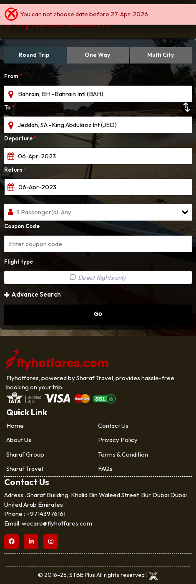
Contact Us (113, 425)
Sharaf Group (25, 454)
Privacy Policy (118, 440)
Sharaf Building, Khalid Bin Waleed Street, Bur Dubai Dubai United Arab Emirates (95, 499)
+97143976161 (45, 514)
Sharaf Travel (24, 468)
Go (98, 313)
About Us (18, 440)
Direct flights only (98, 278)
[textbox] (98, 94)
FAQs (105, 468)
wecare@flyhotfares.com (57, 523)
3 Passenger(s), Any (43, 212)
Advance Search (32, 294)
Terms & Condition (123, 454)
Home (15, 425)
